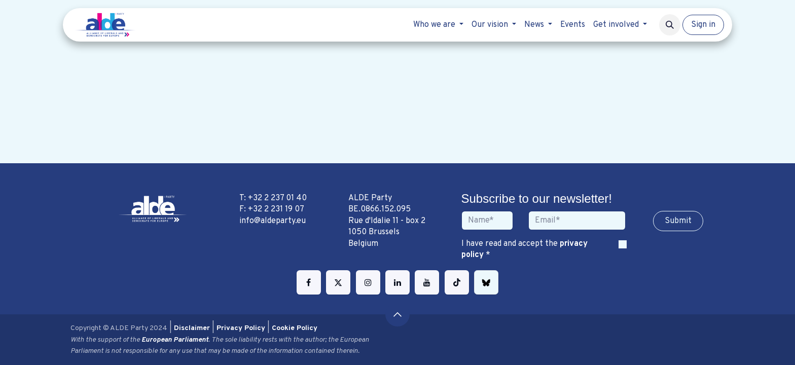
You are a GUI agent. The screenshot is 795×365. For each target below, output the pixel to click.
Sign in (703, 25)
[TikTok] (457, 282)
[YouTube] (427, 282)
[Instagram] (368, 282)
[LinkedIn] (397, 282)
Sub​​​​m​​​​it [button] (678, 221)
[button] (669, 24)
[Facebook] (309, 282)
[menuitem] (438, 24)
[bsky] (486, 282)
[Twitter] (338, 282)
